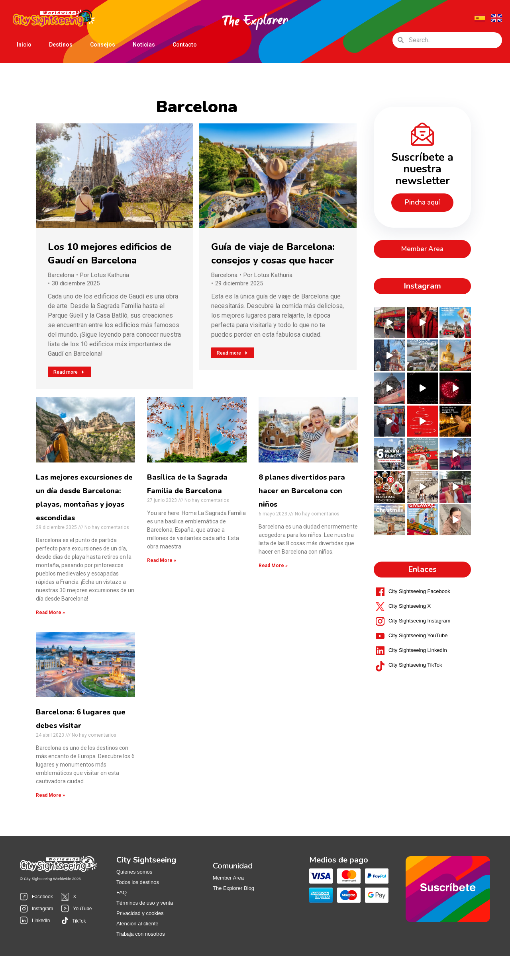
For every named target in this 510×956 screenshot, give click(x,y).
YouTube (82, 908)
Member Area (228, 878)
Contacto (185, 44)
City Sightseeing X (409, 592)
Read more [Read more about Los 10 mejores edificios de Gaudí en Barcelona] (69, 372)
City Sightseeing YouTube (417, 621)
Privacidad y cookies (140, 913)
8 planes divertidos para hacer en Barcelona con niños (302, 490)
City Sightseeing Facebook (419, 577)
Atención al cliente (137, 924)
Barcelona (61, 275)
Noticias (144, 44)
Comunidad (233, 866)
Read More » (50, 612)
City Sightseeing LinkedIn (417, 636)
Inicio (24, 44)
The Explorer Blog (233, 888)
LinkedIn (41, 920)
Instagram (42, 908)
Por (104, 275)
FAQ (121, 893)
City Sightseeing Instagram (419, 607)
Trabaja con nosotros (140, 934)
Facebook (42, 896)
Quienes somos (134, 872)
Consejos (102, 44)
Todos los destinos (137, 882)
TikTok (79, 921)
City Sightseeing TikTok (415, 651)
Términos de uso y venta (144, 903)
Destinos (61, 46)
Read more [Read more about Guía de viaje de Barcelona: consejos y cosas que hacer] (233, 353)
